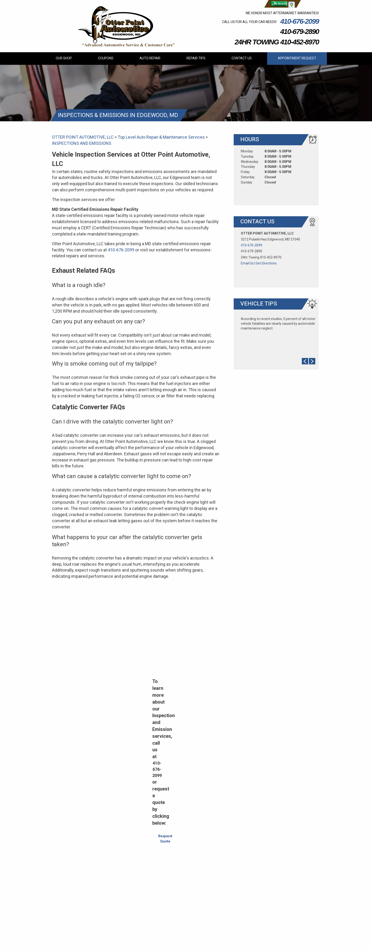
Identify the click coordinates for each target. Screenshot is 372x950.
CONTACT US (242, 58)
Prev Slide (305, 361)
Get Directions (266, 263)
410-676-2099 (299, 21)
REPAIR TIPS (195, 58)
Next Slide (312, 361)
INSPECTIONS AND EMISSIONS (81, 143)
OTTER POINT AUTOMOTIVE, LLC (83, 137)
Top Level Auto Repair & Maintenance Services (161, 137)
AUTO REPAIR (150, 58)
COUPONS (105, 58)
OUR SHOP (64, 58)
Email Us (247, 263)
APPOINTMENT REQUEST (297, 58)
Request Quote (165, 838)
